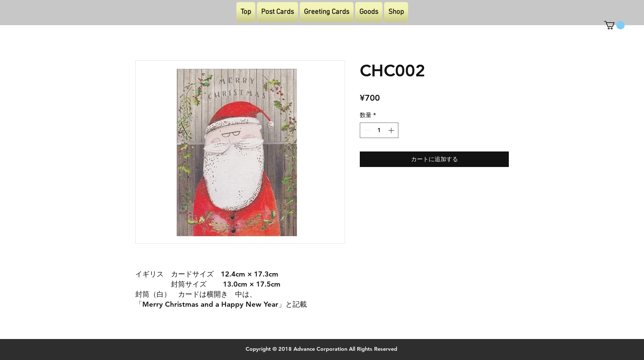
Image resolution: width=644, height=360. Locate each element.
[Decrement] (366, 130)
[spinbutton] (379, 130)
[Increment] (392, 130)
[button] (614, 25)
